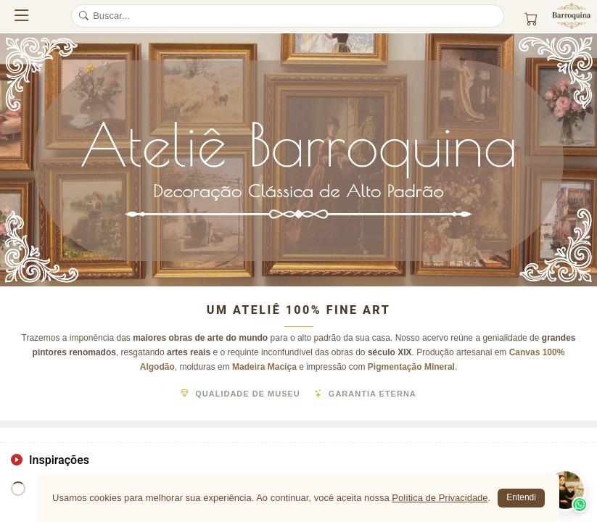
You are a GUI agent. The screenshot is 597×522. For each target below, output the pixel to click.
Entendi (521, 497)
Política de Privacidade (439, 497)
